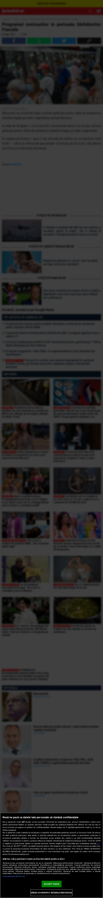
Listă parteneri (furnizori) (14, 876)
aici (98, 844)
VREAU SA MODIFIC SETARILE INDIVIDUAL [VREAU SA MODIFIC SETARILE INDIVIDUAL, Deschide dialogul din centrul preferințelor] (51, 892)
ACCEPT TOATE (51, 884)
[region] (51, 855)
